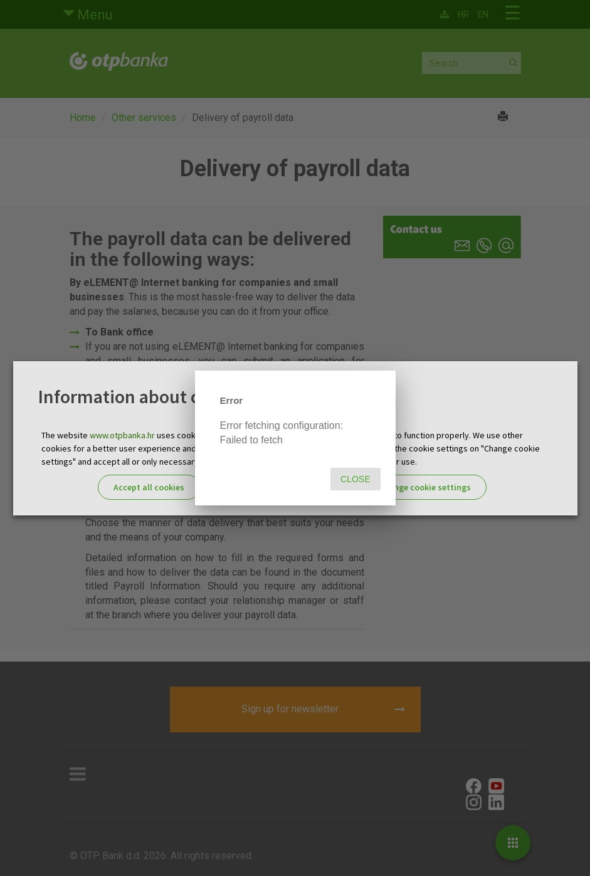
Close (355, 479)
